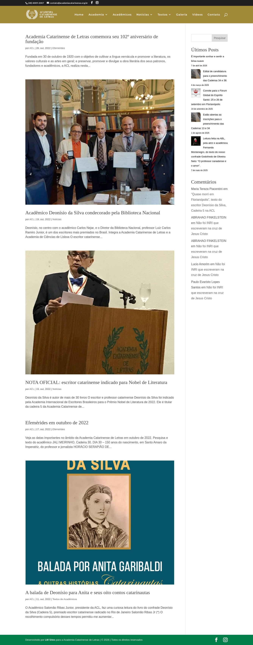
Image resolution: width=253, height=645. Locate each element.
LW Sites (50, 639)
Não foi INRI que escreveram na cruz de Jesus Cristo (206, 228)
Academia (96, 14)
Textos (162, 14)
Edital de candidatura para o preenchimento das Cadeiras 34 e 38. (215, 76)
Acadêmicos (122, 14)
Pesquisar (220, 37)
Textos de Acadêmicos (64, 599)
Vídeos (197, 14)
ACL (31, 48)
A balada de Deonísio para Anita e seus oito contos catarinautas (87, 592)
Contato (214, 14)
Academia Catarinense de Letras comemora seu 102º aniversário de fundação (91, 39)
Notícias (142, 14)
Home (79, 14)
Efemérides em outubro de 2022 (57, 422)
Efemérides (58, 48)
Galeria (181, 14)
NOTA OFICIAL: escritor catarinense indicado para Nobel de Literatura (96, 382)
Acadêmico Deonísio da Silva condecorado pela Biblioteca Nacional (92, 212)
